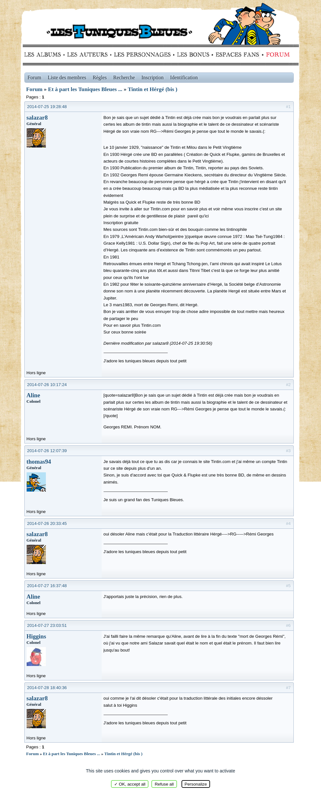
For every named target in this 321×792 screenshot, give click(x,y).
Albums (44, 54)
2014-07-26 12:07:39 (47, 450)
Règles (100, 77)
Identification (184, 77)
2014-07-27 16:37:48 (47, 585)
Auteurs (89, 54)
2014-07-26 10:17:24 (47, 384)
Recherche (124, 77)
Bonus (192, 54)
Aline (33, 395)
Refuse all (164, 784)
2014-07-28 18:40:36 (47, 687)
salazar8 (37, 117)
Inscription (152, 77)
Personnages (142, 54)
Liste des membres (67, 77)
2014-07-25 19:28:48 (47, 106)
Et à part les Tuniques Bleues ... (85, 89)
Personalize (196, 784)
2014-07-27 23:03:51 (47, 625)
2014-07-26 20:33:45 (47, 523)
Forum (276, 54)
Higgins (36, 636)
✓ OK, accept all (130, 784)
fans (237, 54)
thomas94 (39, 461)
